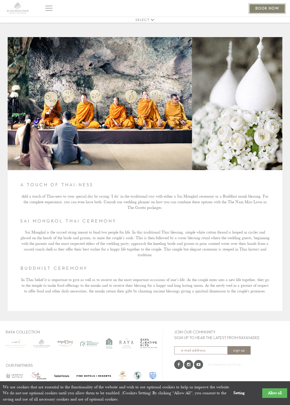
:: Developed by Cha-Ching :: (224, 364)
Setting (239, 393)
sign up (239, 350)
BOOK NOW (267, 8)
